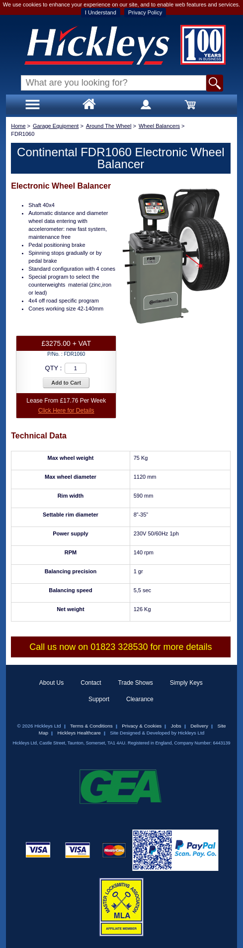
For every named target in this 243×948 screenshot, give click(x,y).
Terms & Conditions (91, 726)
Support (98, 699)
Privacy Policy (145, 12)
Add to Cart (66, 383)
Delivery (199, 726)
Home (18, 126)
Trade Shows (135, 682)
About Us (51, 682)
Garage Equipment (56, 126)
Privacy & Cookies (142, 726)
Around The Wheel (109, 126)
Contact (91, 682)
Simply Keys (186, 682)
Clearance (140, 699)
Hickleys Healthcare (79, 733)
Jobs (176, 726)
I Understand (100, 12)
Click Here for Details (66, 410)
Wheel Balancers (159, 126)
